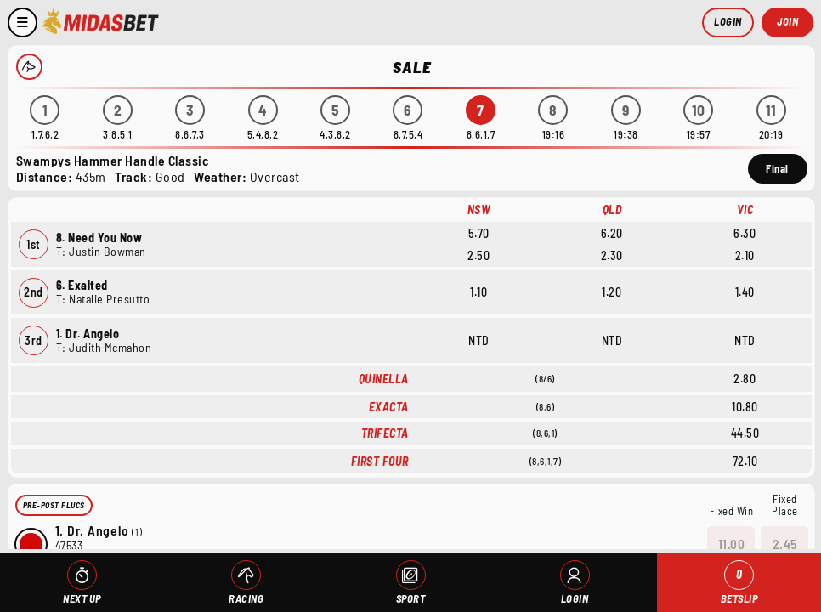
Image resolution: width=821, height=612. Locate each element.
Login (728, 21)
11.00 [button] (731, 543)
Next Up (82, 598)
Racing (246, 598)
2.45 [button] (785, 543)
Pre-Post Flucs (54, 505)
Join (787, 21)
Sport (411, 598)
